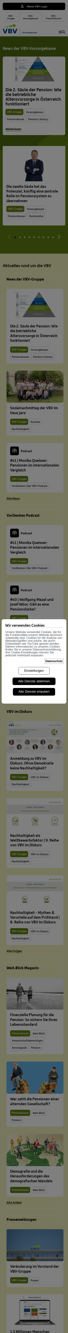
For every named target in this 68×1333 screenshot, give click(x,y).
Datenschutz (54, 661)
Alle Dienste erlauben (34, 691)
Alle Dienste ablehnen (34, 681)
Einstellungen (34, 670)
